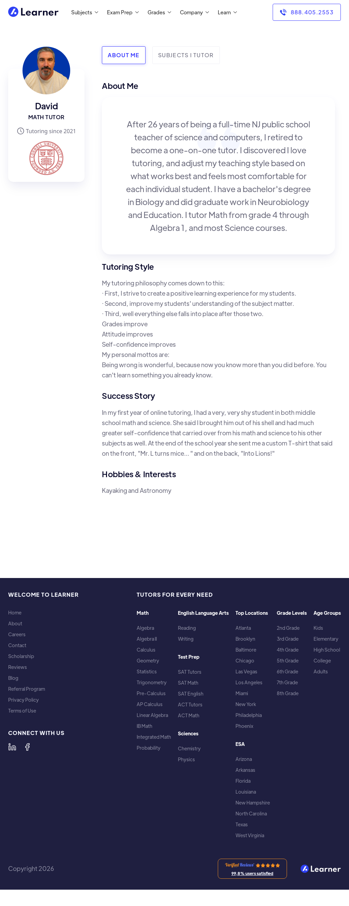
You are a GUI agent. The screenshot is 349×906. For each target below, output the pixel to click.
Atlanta (243, 628)
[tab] (123, 55)
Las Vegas (246, 671)
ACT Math (188, 715)
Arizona (244, 759)
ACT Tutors (190, 704)
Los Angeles (249, 682)
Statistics (147, 671)
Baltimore (246, 650)
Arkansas (245, 770)
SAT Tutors (189, 672)
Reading (187, 628)
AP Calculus (150, 704)
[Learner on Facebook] (27, 747)
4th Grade (288, 650)
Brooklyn (245, 639)
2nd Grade (288, 628)
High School (327, 650)
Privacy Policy (23, 700)
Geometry (148, 660)
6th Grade (287, 671)
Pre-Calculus (151, 693)
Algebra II (147, 639)
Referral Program (26, 689)
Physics (186, 759)
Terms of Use (22, 711)
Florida (243, 781)
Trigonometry (152, 682)
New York (246, 704)
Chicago (245, 660)
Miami (242, 693)
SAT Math (188, 683)
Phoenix (244, 726)
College (322, 660)
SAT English (190, 694)
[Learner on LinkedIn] (12, 747)
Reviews (17, 667)
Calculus (146, 650)
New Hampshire (253, 803)
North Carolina (251, 813)
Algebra (145, 628)
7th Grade (287, 682)
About (15, 623)
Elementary (326, 639)
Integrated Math (154, 737)
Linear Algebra (152, 715)
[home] (33, 12)
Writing (186, 639)
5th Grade (288, 660)
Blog (13, 678)
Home (14, 612)
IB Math (144, 726)
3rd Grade (288, 639)
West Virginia (250, 835)
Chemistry (189, 748)
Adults (321, 671)
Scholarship (21, 656)
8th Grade (288, 693)
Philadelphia (249, 715)
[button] (83, 12)
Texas (242, 824)
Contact (17, 645)
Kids (318, 628)
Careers (17, 634)
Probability (149, 748)
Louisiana (246, 792)
